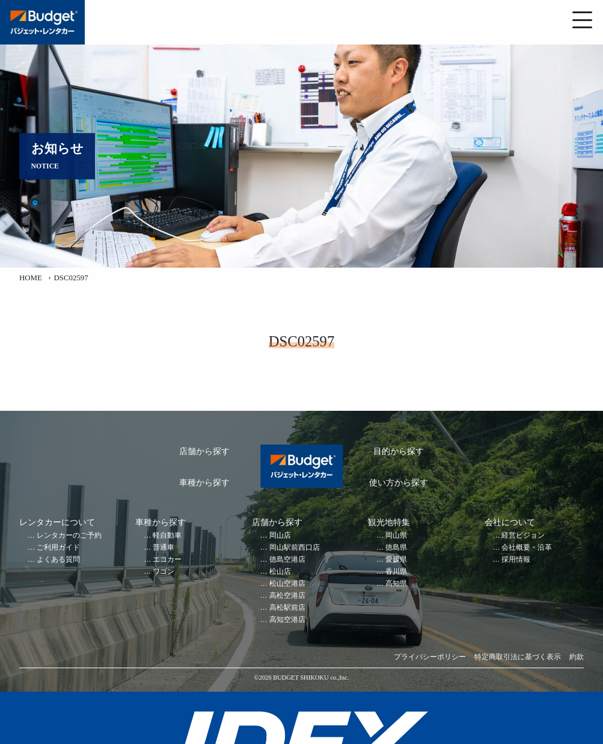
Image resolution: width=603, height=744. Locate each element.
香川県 (396, 572)
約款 (576, 657)
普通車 (163, 548)
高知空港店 (287, 620)
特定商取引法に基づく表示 (517, 657)
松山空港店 (287, 584)
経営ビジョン (523, 536)
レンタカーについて (57, 522)
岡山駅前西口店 (294, 548)
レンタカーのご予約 (69, 536)
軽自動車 (167, 536)
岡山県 (396, 536)
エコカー (167, 560)
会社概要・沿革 (526, 548)
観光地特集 (389, 522)
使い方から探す (398, 482)
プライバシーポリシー (430, 657)
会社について (510, 522)
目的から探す (398, 451)
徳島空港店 (287, 560)
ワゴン (163, 572)
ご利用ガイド (58, 548)
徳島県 (396, 548)
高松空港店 (287, 596)
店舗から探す (204, 451)
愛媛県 (396, 560)
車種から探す (204, 482)
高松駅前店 (287, 608)
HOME (30, 278)
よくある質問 (58, 560)
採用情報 (515, 560)
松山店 (280, 572)
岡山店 (280, 536)
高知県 (396, 584)
